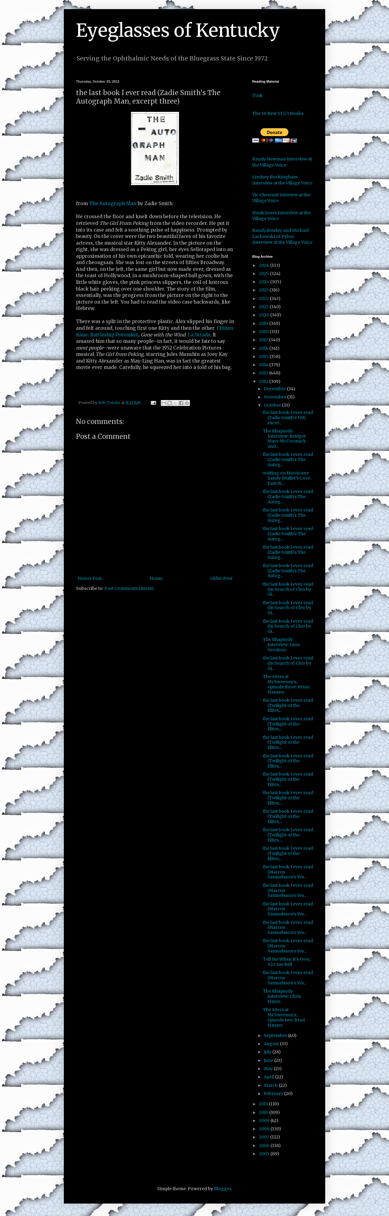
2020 (264, 315)
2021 (264, 306)
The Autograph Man (112, 203)
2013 (264, 373)
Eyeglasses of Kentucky (178, 30)
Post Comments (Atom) (129, 588)
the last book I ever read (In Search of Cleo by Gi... (288, 589)
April (269, 1077)
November (275, 397)
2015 (264, 356)
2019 (264, 323)
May (269, 1068)
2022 (264, 298)
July (268, 1052)
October (273, 405)
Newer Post (89, 578)
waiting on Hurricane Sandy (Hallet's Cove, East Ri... (287, 478)
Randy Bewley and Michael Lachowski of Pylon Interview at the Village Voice (282, 236)
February (274, 1093)
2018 (264, 331)
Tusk (257, 95)
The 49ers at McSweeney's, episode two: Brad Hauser (284, 1017)
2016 (264, 348)
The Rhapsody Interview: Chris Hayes (282, 996)
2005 (264, 1153)
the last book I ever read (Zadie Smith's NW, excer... (288, 417)
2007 (264, 1137)
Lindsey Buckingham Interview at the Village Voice (282, 180)
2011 (264, 1104)
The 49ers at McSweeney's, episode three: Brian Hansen (286, 684)
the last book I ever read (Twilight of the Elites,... (288, 705)
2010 (264, 1112)
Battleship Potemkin (114, 335)
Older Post (221, 578)
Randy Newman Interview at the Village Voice (282, 162)
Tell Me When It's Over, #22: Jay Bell (287, 961)
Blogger (222, 1188)
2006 (264, 1145)
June (269, 1060)
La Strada (199, 335)
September (276, 1035)
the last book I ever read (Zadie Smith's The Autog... (288, 459)
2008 (264, 1129)
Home (156, 578)
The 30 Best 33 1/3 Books (277, 113)
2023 (264, 290)
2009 (264, 1120)
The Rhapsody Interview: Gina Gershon (281, 645)
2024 (264, 281)
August (272, 1043)
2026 (264, 265)
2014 (264, 364)
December (275, 388)
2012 (264, 381)
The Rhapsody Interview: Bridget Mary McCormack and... (284, 438)
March (271, 1085)
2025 (264, 273)
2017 (264, 340)
